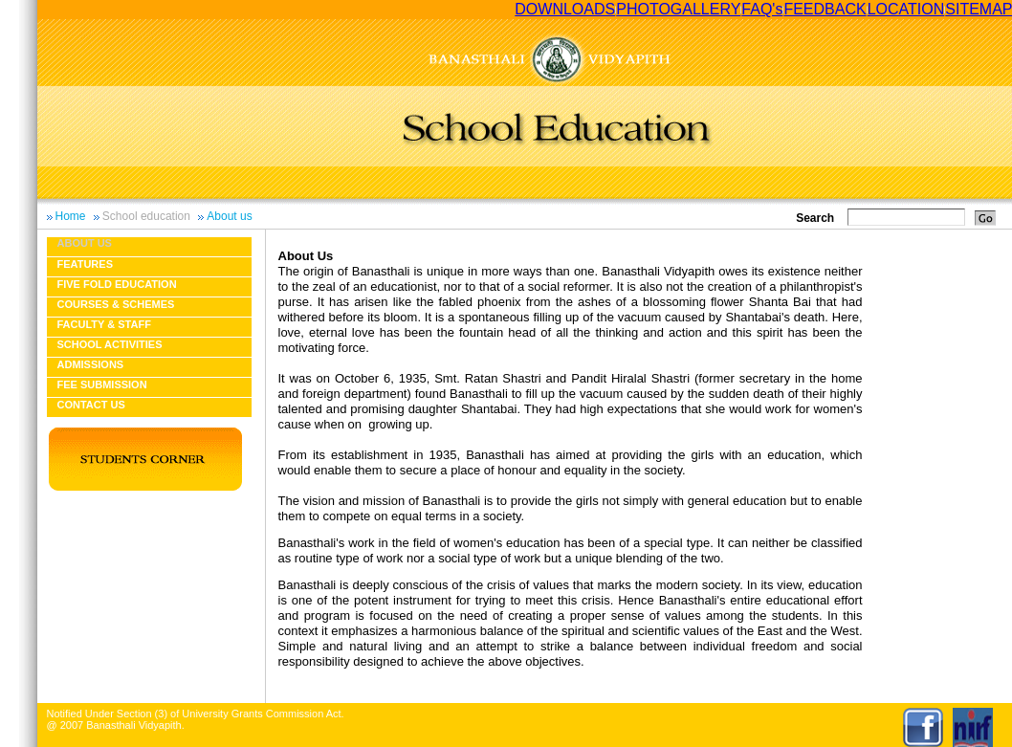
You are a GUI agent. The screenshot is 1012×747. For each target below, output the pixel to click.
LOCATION (906, 9)
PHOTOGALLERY (678, 9)
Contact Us (91, 404)
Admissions (90, 364)
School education (146, 216)
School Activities (110, 344)
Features (85, 264)
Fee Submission (102, 384)
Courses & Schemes (116, 304)
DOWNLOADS (565, 9)
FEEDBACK (824, 9)
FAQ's (761, 9)
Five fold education (117, 284)
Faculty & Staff (104, 324)
